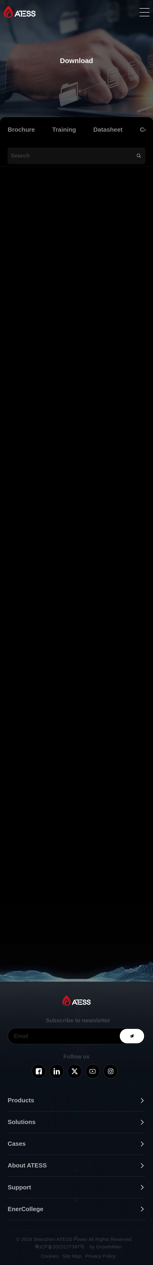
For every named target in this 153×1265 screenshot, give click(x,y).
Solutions (22, 1121)
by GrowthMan (105, 1246)
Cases (17, 1143)
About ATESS (27, 1165)
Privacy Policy (100, 1256)
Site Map (72, 1256)
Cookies (50, 1256)
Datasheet (108, 134)
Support (19, 1187)
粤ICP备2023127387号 (60, 1246)
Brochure (21, 134)
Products (21, 1100)
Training (64, 134)
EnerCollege (25, 1208)
